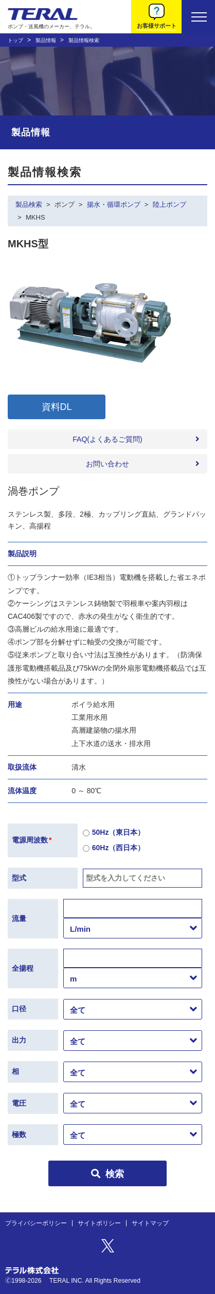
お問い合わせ (107, 464)
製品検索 (28, 204)
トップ (15, 40)
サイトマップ (150, 1223)
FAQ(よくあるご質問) (107, 439)
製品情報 (45, 40)
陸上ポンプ (169, 204)
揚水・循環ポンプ (113, 204)
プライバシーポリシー (36, 1223)
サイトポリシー (99, 1223)
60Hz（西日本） (114, 848)
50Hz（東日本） (114, 833)
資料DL (57, 407)
